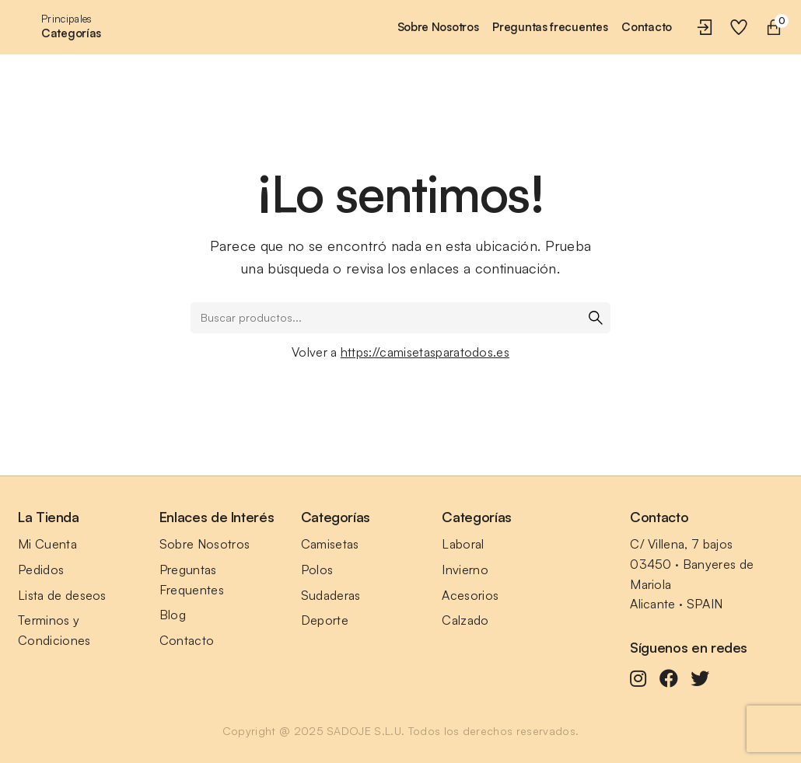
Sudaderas (331, 595)
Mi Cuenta (47, 544)
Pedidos (41, 569)
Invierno (465, 569)
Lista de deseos (62, 595)
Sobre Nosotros (204, 544)
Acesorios (470, 595)
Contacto (187, 640)
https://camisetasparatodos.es (425, 352)
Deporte (324, 620)
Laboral (463, 544)
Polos (317, 569)
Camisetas (330, 544)
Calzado (465, 620)
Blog (172, 614)
